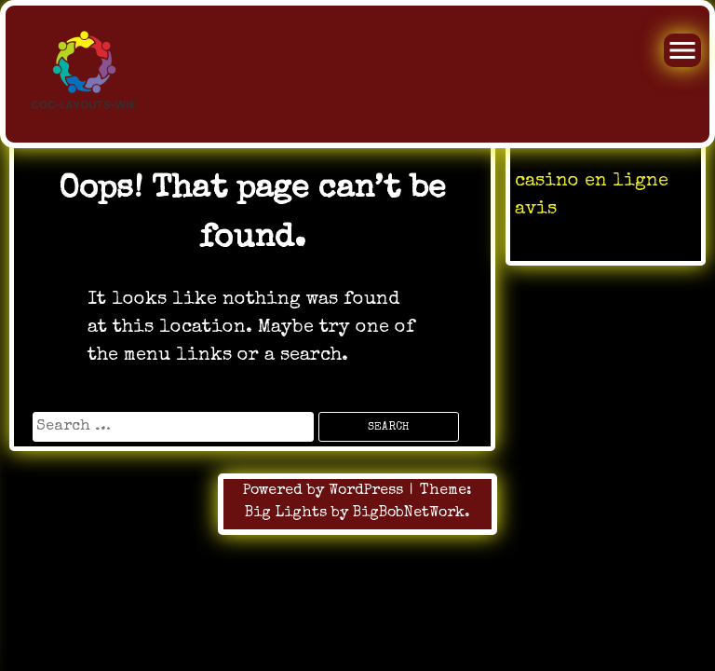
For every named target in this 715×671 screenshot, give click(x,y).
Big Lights (286, 513)
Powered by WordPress (325, 491)
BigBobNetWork (409, 513)
